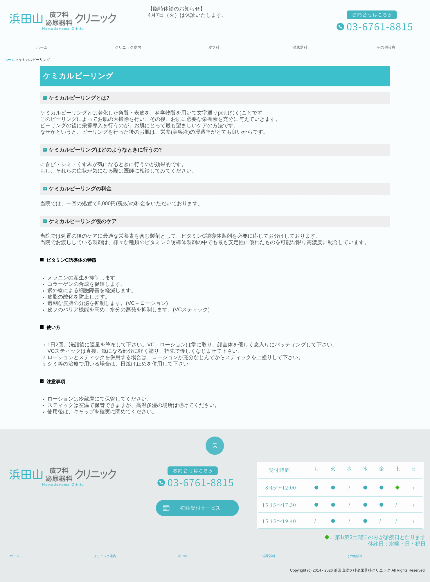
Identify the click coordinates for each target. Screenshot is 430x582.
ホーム (42, 47)
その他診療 (386, 47)
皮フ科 (214, 47)
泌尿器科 (299, 47)
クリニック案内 (128, 47)
